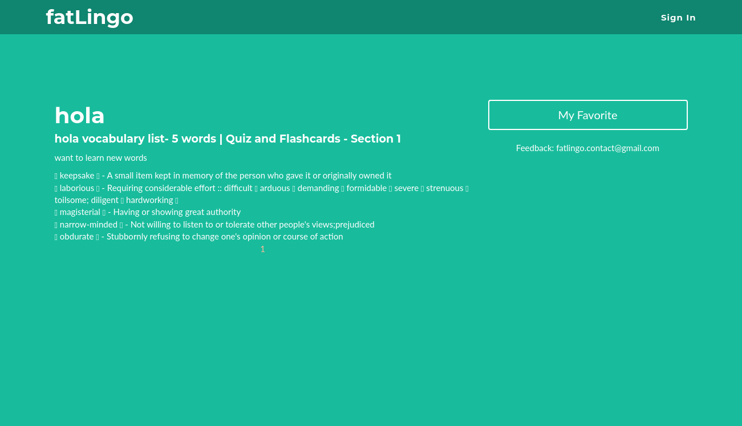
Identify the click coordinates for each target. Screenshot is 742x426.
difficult (241, 187)
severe (409, 187)
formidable (369, 187)
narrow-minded (90, 224)
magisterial (81, 211)
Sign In (678, 17)
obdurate (78, 236)
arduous (277, 187)
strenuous (447, 187)
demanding (321, 187)
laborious (78, 187)
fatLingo (89, 17)
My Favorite (587, 114)
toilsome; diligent (89, 199)
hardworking (152, 199)
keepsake (78, 175)
